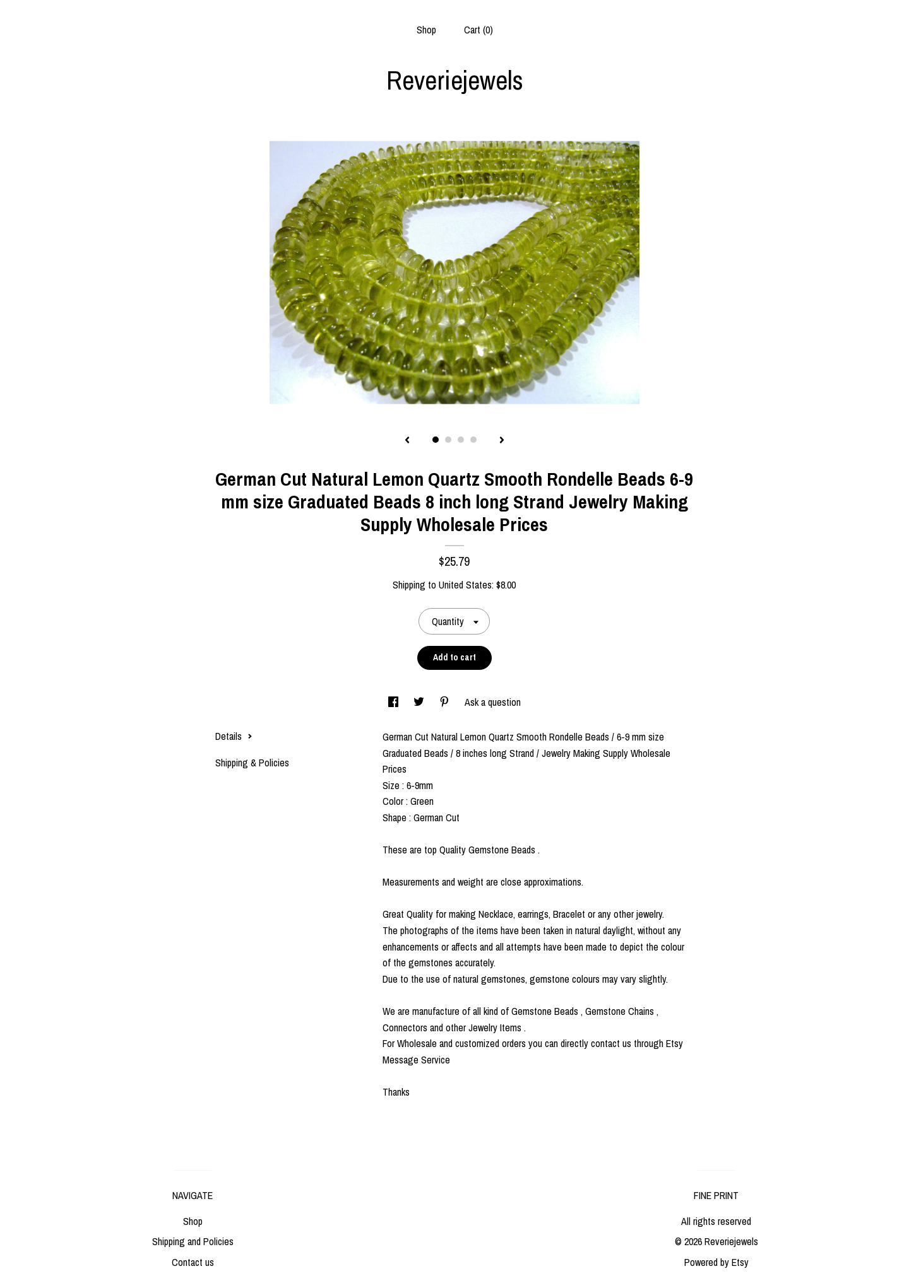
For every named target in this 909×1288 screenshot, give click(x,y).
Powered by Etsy (716, 1262)
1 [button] (435, 439)
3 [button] (461, 439)
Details (233, 736)
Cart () (478, 30)
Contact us (193, 1262)
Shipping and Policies (193, 1241)
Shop (426, 30)
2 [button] (448, 439)
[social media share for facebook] (394, 702)
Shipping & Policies (252, 763)
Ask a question (493, 702)
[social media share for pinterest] (445, 702)
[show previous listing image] (407, 440)
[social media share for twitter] (420, 702)
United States (465, 585)
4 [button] (473, 439)
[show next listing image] (502, 440)
